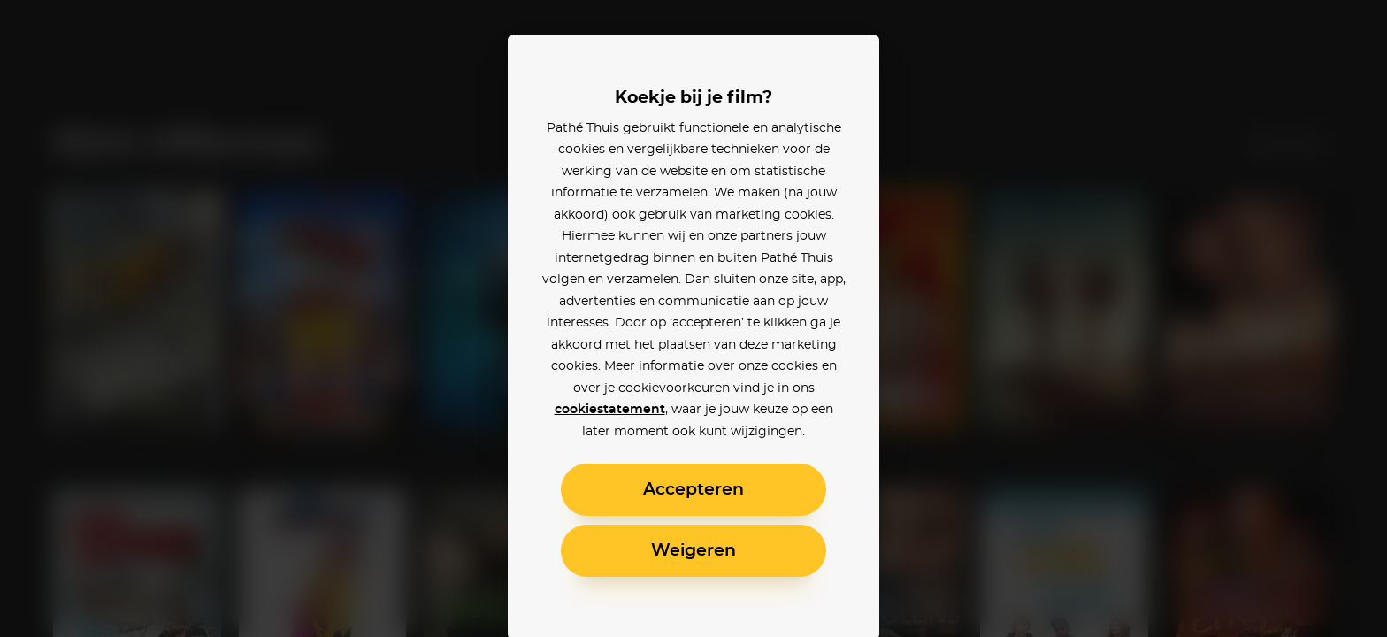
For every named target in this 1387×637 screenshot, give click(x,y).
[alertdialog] (693, 318)
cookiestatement (610, 409)
